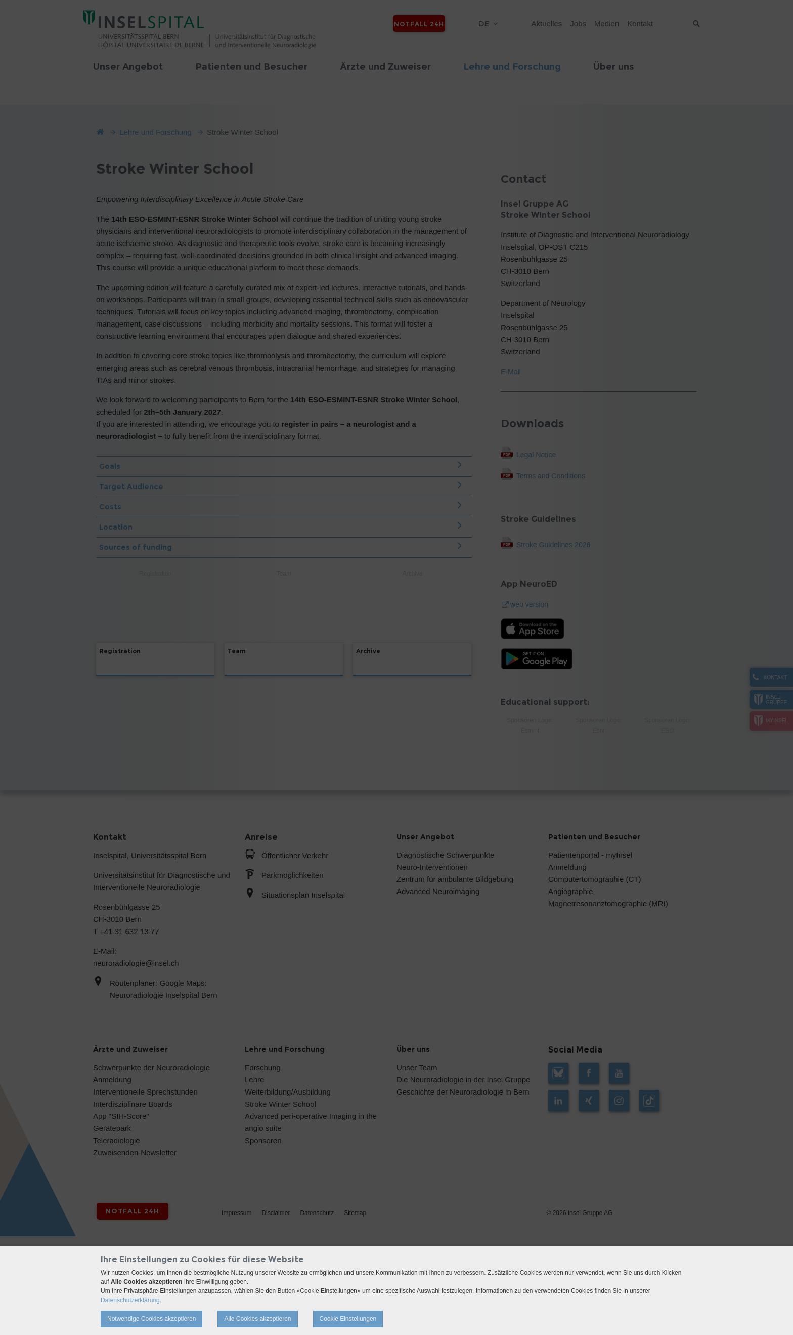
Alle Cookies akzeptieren (257, 1318)
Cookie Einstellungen (348, 1318)
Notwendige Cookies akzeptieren (151, 1318)
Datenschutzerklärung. (131, 1300)
